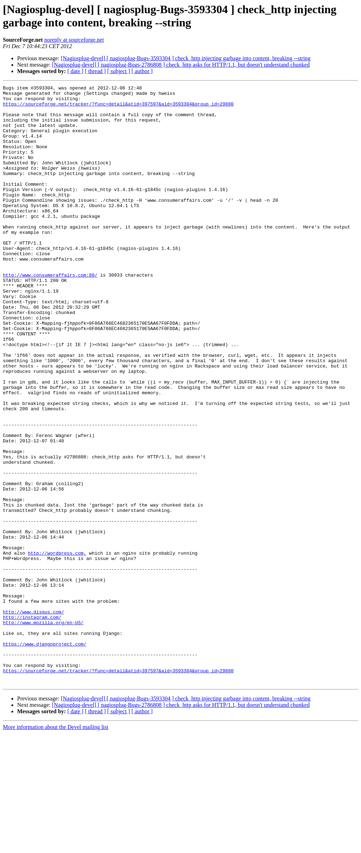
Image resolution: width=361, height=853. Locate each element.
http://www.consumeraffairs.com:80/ (50, 313)
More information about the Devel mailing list (55, 847)
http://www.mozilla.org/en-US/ (43, 730)
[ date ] (75, 71)
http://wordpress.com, (57, 647)
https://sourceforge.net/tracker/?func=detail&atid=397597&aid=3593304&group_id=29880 (118, 108)
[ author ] (142, 71)
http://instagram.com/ (32, 724)
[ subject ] (118, 71)
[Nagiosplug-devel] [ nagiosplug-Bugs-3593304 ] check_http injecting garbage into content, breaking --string (186, 58)
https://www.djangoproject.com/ (44, 756)
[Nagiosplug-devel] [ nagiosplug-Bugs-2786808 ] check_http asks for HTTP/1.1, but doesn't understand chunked (181, 65)
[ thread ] (95, 71)
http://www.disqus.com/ (33, 717)
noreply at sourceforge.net (74, 40)
